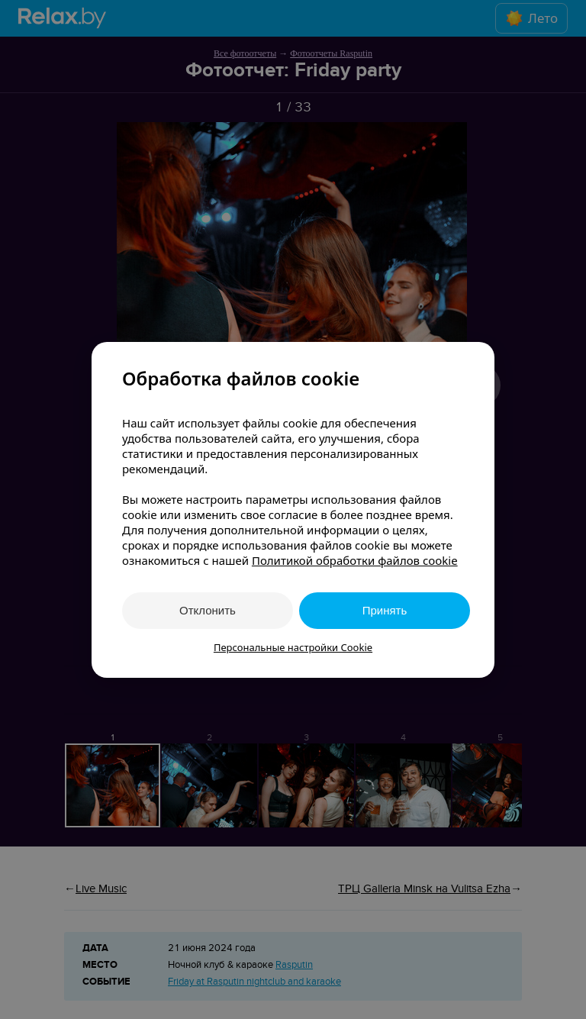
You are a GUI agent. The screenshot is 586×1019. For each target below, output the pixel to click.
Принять (384, 610)
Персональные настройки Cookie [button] (293, 647)
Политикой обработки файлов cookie (355, 560)
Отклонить (207, 610)
